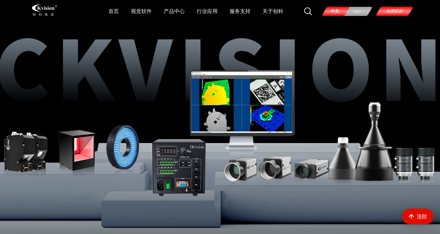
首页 (113, 11)
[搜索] (308, 11)
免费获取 (394, 11)
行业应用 (207, 11)
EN (358, 11)
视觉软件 (141, 11)
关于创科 (273, 11)
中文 (335, 11)
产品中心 (174, 11)
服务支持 (240, 11)
